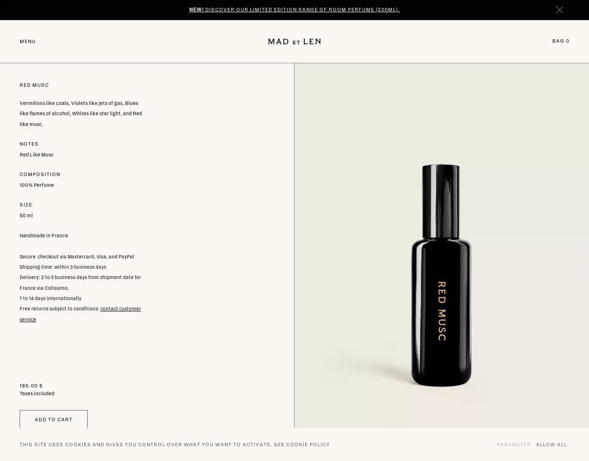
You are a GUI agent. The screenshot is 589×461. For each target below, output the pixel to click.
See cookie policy (302, 444)
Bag (560, 41)
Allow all (551, 444)
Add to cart (54, 419)
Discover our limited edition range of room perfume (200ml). (294, 9)
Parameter (514, 444)
